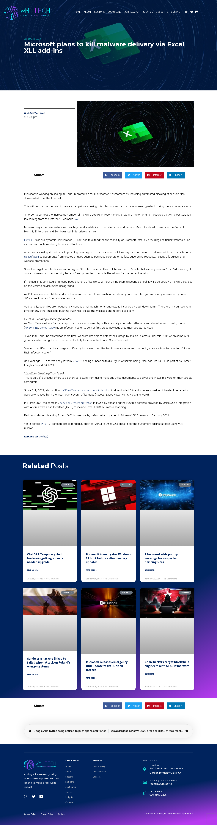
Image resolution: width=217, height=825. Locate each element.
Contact (176, 11)
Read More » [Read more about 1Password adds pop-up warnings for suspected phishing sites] (150, 570)
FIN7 (35, 327)
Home (78, 11)
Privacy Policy (99, 771)
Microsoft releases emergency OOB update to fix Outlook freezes (107, 666)
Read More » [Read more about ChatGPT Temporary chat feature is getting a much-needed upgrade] (32, 570)
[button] (112, 175)
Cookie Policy (99, 766)
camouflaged (31, 256)
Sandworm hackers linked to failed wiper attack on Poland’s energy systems (49, 662)
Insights (162, 11)
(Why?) (44, 436)
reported (77, 361)
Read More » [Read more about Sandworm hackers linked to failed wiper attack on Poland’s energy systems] (32, 674)
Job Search (131, 11)
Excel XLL (29, 240)
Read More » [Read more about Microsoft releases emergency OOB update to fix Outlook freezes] (91, 678)
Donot (43, 327)
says (76, 219)
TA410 (51, 327)
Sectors (99, 11)
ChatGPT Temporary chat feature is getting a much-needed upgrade (45, 558)
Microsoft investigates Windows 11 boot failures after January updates (108, 558)
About (87, 11)
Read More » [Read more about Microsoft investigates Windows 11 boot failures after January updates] (91, 570)
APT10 (28, 327)
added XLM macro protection (76, 403)
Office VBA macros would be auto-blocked (86, 390)
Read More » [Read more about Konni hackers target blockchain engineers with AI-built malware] (150, 674)
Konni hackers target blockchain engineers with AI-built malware (167, 664)
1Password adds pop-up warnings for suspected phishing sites (161, 558)
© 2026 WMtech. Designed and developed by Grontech (168, 813)
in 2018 (45, 424)
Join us (147, 11)
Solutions (114, 11)
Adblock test (32, 436)
